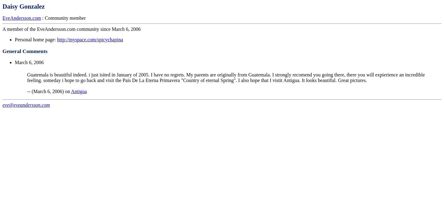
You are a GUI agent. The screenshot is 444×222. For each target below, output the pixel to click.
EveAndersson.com (21, 18)
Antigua (79, 91)
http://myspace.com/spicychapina (90, 39)
